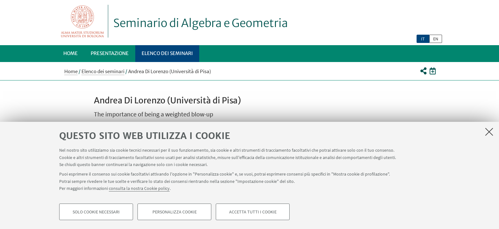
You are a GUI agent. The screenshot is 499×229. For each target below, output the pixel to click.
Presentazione (110, 53)
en (435, 39)
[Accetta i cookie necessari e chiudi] (489, 132)
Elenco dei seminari (167, 53)
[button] (423, 71)
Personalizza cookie (174, 212)
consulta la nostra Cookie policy (139, 188)
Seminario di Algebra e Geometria (200, 23)
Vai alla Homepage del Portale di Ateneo (82, 21)
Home (70, 53)
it (423, 39)
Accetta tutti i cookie (253, 212)
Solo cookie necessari (96, 212)
